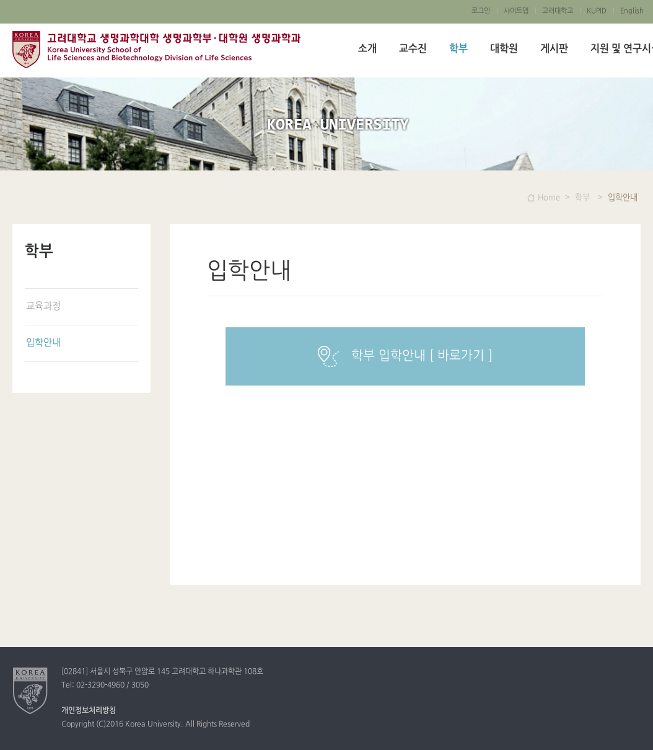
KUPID (597, 11)
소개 (367, 49)
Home (549, 197)
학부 (458, 49)
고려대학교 (557, 11)
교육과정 (43, 306)
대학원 (504, 49)
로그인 (480, 11)
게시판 (554, 49)
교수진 (413, 49)
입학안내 (43, 343)
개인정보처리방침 (88, 711)
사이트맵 (516, 11)
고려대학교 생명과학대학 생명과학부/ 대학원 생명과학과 (156, 49)
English (632, 11)
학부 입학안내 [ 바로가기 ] (405, 356)
